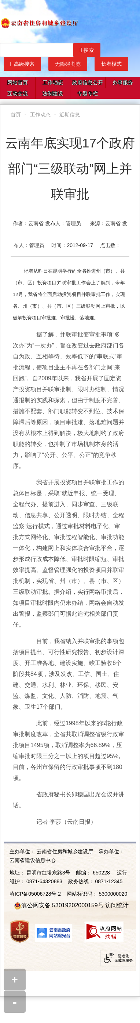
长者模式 (111, 64)
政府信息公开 (87, 82)
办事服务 (123, 82)
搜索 (87, 50)
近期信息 (69, 115)
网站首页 (17, 82)
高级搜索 (22, 64)
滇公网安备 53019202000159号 (62, 905)
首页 (16, 115)
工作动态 (53, 82)
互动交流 (17, 93)
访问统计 (117, 905)
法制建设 (53, 93)
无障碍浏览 (68, 64)
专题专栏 (87, 93)
